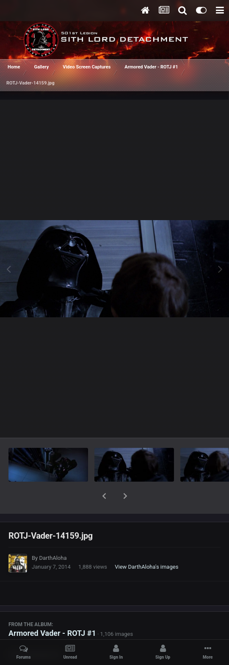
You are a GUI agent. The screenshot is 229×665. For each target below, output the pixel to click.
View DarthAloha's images (146, 545)
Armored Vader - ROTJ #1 (52, 611)
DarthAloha (52, 536)
